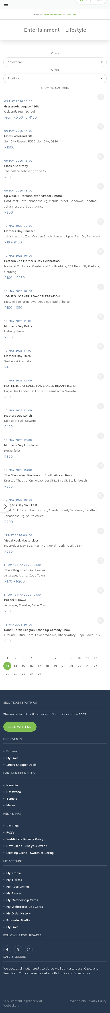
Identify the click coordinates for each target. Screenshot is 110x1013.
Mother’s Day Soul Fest (20, 505)
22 (79, 666)
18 (47, 666)
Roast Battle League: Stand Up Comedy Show (37, 630)
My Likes (12, 758)
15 (23, 666)
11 (87, 658)
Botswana (13, 792)
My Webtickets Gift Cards (24, 906)
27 (23, 674)
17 (39, 666)
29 (39, 674)
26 (15, 674)
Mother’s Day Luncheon (21, 445)
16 (31, 666)
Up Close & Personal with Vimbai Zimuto (33, 196)
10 (79, 658)
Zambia (11, 798)
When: (55, 69)
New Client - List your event (26, 846)
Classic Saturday (16, 166)
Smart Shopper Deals (21, 764)
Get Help (12, 826)
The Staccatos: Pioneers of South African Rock (38, 475)
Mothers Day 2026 (17, 356)
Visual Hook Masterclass (21, 540)
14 (15, 666)
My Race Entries (18, 886)
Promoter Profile (18, 920)
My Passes (14, 893)
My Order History (18, 913)
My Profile (13, 873)
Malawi (11, 805)
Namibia (12, 785)
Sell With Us (19, 727)
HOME (36, 14)
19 (55, 666)
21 (71, 666)
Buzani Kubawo (15, 600)
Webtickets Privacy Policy (24, 839)
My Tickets (14, 879)
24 (96, 666)
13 (7, 666)
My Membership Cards (22, 900)
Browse (11, 751)
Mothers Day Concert (19, 231)
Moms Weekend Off (18, 136)
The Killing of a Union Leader (24, 570)
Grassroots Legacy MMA (21, 106)
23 (87, 666)
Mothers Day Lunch (18, 415)
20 (63, 666)
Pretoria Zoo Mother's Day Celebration (32, 261)
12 (95, 658)
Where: (55, 53)
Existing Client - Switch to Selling (30, 852)
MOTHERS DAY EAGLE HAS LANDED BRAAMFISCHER (40, 385)
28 (31, 674)
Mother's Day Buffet (19, 326)
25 (7, 674)
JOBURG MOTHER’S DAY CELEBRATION (32, 296)
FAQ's (10, 832)
